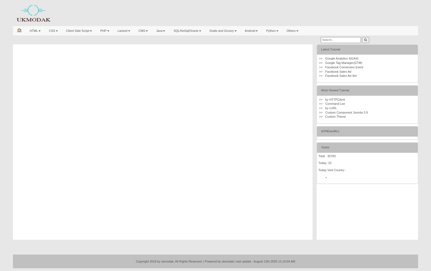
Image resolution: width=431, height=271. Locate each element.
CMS (143, 30)
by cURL (331, 108)
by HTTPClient (335, 99)
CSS (53, 30)
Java (160, 30)
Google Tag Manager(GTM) (343, 62)
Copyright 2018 (146, 261)
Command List (335, 103)
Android (251, 30)
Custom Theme (335, 116)
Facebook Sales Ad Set (341, 75)
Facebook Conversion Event (344, 67)
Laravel (124, 30)
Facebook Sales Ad (338, 71)
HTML (35, 30)
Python (272, 30)
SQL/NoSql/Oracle (187, 30)
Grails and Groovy (223, 30)
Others (293, 30)
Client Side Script (79, 30)
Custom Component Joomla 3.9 (346, 112)
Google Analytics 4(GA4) (341, 58)
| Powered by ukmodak (218, 261)
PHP (104, 30)
